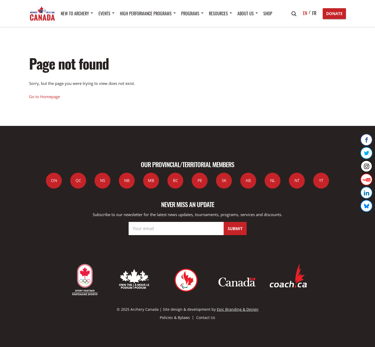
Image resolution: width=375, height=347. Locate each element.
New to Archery (75, 13)
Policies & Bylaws (175, 317)
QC (78, 180)
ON (54, 180)
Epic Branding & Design (238, 309)
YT (321, 180)
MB (151, 180)
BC (175, 180)
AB (248, 180)
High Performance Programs (146, 13)
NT (296, 180)
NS (102, 180)
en (305, 13)
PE (200, 180)
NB (127, 180)
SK (224, 180)
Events (104, 13)
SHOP (267, 13)
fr (314, 13)
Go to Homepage (44, 96)
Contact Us (205, 317)
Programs (190, 13)
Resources (218, 13)
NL (272, 180)
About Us (245, 13)
